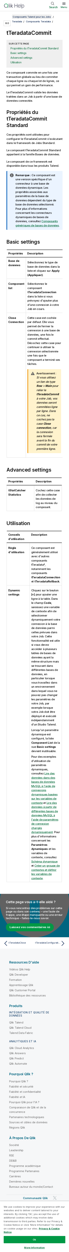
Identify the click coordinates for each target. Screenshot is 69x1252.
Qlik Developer (18, 974)
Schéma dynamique (44, 861)
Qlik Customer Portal (22, 990)
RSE (11, 1155)
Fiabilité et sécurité (21, 1086)
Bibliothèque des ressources (27, 995)
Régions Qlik (17, 1127)
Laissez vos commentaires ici (30, 927)
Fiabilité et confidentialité (25, 1091)
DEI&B (13, 1160)
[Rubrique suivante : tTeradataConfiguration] (50, 943)
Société (14, 1145)
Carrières (15, 1176)
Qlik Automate (18, 1063)
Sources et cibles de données (28, 1122)
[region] (34, 1226)
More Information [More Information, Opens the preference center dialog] (34, 1247)
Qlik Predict (16, 1058)
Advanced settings (21, 57)
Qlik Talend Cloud (20, 1027)
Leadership (16, 1150)
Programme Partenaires (24, 1171)
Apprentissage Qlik (21, 985)
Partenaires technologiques (26, 1117)
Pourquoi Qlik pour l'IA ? (24, 1102)
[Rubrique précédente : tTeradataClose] (18, 943)
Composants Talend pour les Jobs (32, 16)
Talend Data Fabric (21, 1032)
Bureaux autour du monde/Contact (31, 1186)
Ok (34, 1239)
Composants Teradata (38, 21)
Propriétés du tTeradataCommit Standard (34, 48)
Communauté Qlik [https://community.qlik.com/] (35, 1198)
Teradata (17, 21)
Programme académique (25, 1165)
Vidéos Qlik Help (19, 969)
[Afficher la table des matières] (7, 16)
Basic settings (18, 53)
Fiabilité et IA (17, 1097)
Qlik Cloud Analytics (21, 1048)
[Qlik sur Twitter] (55, 1198)
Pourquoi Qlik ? (18, 1081)
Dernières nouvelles (22, 1181)
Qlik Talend (16, 1022)
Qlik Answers (17, 1053)
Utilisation (15, 62)
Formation (15, 979)
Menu (64, 7)
